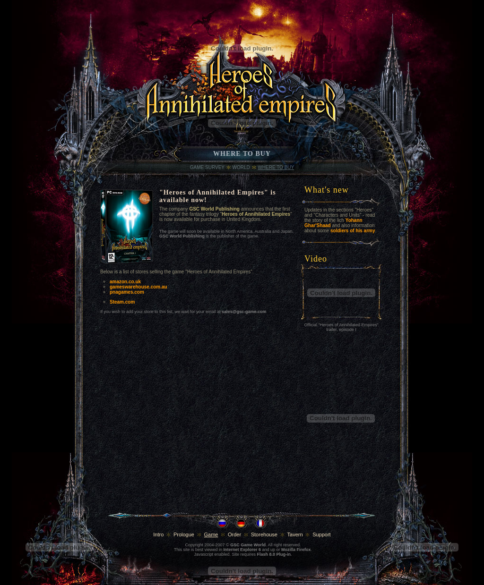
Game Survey (207, 167)
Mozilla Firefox (296, 549)
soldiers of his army (352, 230)
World (241, 167)
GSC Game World (248, 545)
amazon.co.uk (125, 281)
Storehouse (264, 534)
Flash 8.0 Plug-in (274, 554)
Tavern (295, 534)
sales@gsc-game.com (244, 311)
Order (234, 534)
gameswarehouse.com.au (138, 286)
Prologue (183, 534)
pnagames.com (127, 292)
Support (321, 534)
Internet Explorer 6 (242, 549)
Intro (158, 534)
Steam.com (122, 302)
